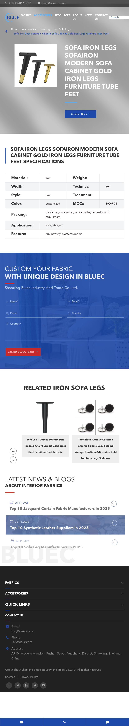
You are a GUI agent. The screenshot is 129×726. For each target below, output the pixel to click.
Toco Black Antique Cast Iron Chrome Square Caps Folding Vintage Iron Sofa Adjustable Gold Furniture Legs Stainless (95, 453)
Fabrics (25, 15)
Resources (62, 15)
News (88, 15)
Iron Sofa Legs (70, 29)
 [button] (14, 452)
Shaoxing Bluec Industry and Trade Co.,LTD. (49, 696)
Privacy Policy (29, 703)
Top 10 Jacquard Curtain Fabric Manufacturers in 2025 (56, 519)
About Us (77, 17)
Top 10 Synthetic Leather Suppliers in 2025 (53, 545)
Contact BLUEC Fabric (28, 355)
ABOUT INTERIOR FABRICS (46, 489)
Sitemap (10, 703)
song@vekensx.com (53, 3)
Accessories (43, 15)
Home (15, 29)
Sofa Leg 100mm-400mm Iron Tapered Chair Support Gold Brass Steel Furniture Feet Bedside (45, 449)
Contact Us (101, 17)
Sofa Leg (50, 29)
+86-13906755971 (20, 3)
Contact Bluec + (82, 116)
